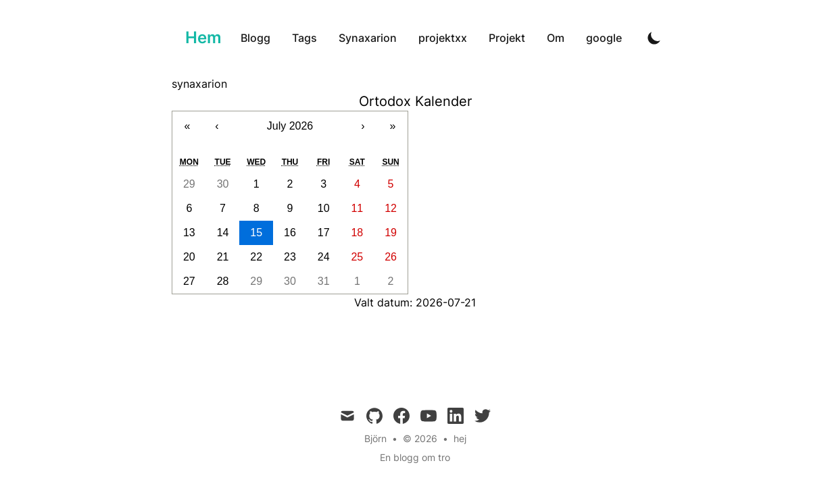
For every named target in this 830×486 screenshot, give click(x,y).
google (604, 38)
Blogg (255, 38)
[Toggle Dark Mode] (654, 38)
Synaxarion (368, 38)
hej (460, 438)
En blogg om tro (415, 457)
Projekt (507, 38)
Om (555, 38)
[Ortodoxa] (201, 38)
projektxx (442, 38)
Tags (304, 38)
